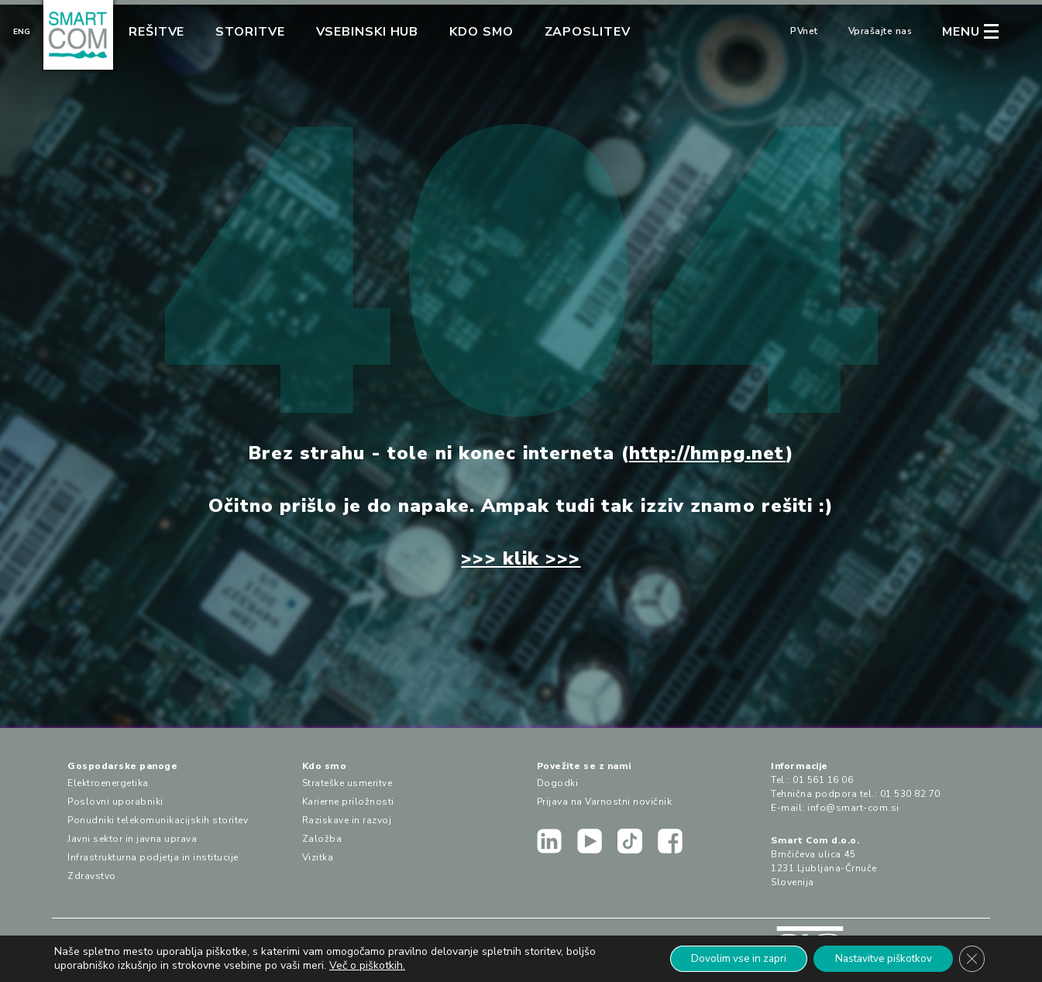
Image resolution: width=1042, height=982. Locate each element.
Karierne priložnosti (348, 801)
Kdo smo (481, 31)
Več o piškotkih (366, 964)
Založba (322, 839)
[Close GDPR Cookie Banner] (971, 958)
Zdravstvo (91, 876)
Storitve (249, 31)
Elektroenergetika (108, 783)
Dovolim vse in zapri (723, 957)
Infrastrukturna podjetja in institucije (153, 857)
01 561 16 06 (823, 780)
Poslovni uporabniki (115, 801)
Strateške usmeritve (347, 783)
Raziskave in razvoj (347, 820)
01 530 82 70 (910, 794)
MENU (961, 31)
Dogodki (558, 783)
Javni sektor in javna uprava (132, 839)
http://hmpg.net (707, 453)
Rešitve (156, 31)
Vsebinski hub (367, 31)
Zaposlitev (588, 31)
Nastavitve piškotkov (876, 957)
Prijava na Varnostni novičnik (604, 801)
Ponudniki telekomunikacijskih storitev (157, 820)
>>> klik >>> (520, 558)
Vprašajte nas (880, 31)
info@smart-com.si (853, 808)
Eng (21, 31)
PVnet (804, 31)
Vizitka (318, 857)
